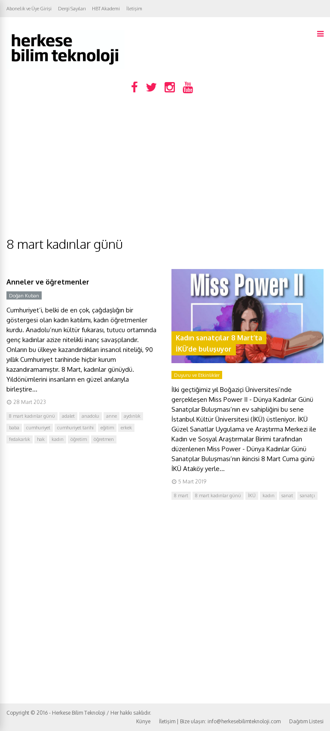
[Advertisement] (165, 171)
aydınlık (132, 416)
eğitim (107, 428)
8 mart (181, 495)
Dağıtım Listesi (306, 721)
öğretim (78, 439)
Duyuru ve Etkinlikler (197, 375)
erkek (126, 428)
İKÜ (252, 495)
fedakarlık (19, 439)
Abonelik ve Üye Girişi (29, 9)
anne (111, 416)
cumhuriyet (38, 428)
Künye (143, 721)
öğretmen (104, 439)
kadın (58, 439)
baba (14, 428)
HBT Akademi (106, 9)
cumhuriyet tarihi (75, 428)
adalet (68, 416)
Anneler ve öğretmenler (47, 282)
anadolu (90, 416)
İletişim (134, 9)
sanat (287, 495)
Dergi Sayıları (72, 9)
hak (41, 439)
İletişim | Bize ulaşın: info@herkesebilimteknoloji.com (220, 721)
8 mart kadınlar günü (32, 416)
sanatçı (307, 495)
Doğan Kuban (24, 296)
